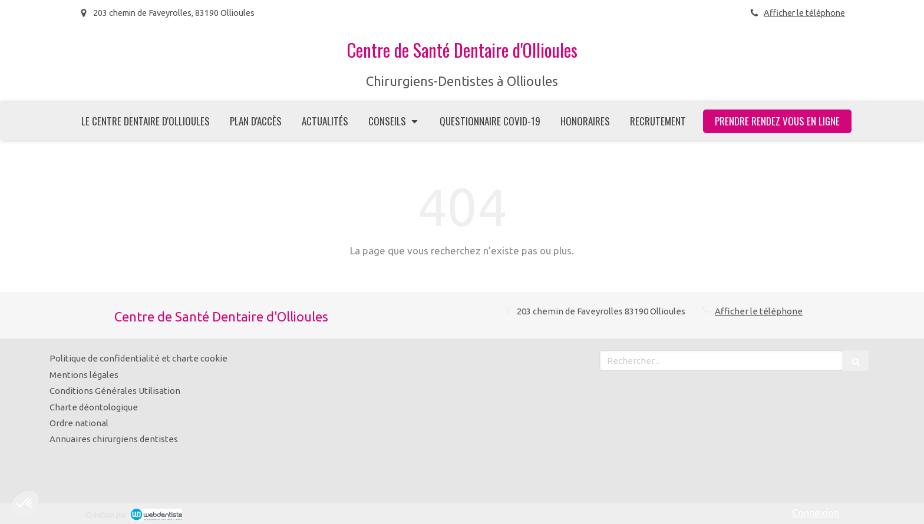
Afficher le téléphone (804, 13)
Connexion (815, 512)
